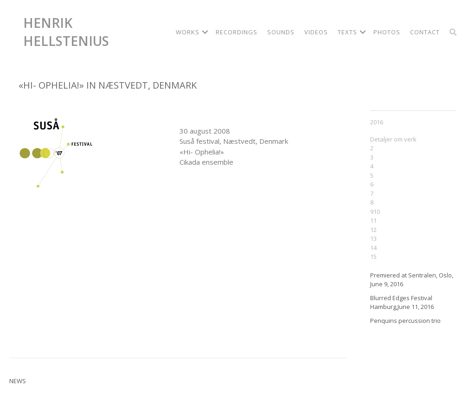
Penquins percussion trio (405, 320)
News (17, 381)
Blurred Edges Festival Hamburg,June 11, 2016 (402, 302)
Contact (425, 32)
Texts (347, 32)
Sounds (281, 32)
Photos (386, 32)
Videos (316, 32)
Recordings (236, 32)
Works (187, 32)
